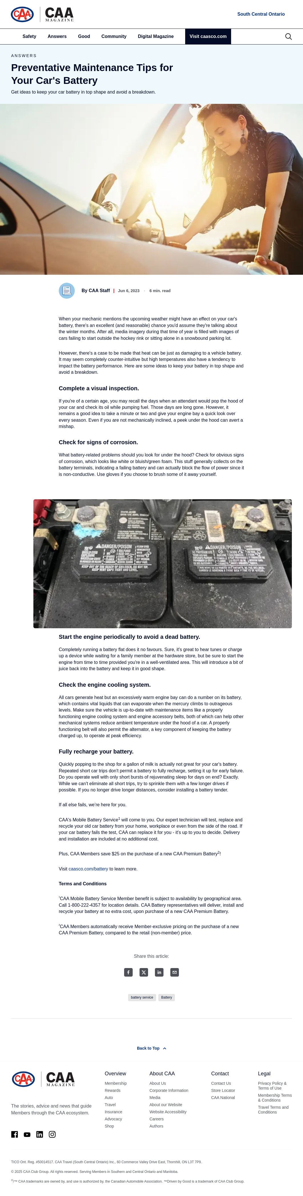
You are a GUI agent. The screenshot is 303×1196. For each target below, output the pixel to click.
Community (114, 36)
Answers (57, 36)
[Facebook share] (128, 972)
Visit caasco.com (208, 36)
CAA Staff (99, 290)
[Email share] (174, 972)
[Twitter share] (144, 972)
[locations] (260, 14)
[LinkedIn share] (159, 972)
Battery (166, 997)
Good (84, 36)
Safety (29, 36)
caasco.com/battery (88, 868)
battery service (142, 997)
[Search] (288, 36)
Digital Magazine (156, 36)
